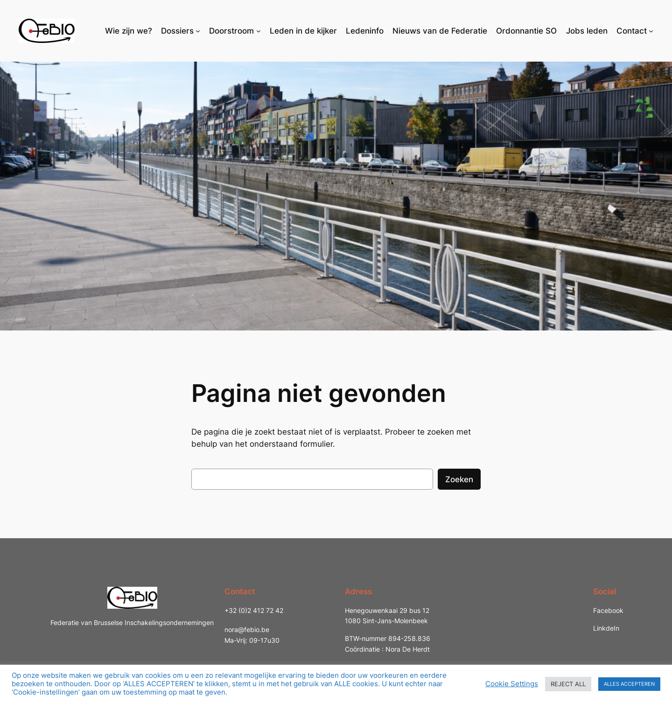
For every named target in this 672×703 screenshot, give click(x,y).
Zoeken (459, 479)
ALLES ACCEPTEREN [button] (629, 684)
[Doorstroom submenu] (258, 30)
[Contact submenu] (651, 30)
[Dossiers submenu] (198, 30)
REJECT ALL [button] (568, 684)
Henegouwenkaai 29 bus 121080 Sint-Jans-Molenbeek (387, 615)
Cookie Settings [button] (511, 684)
